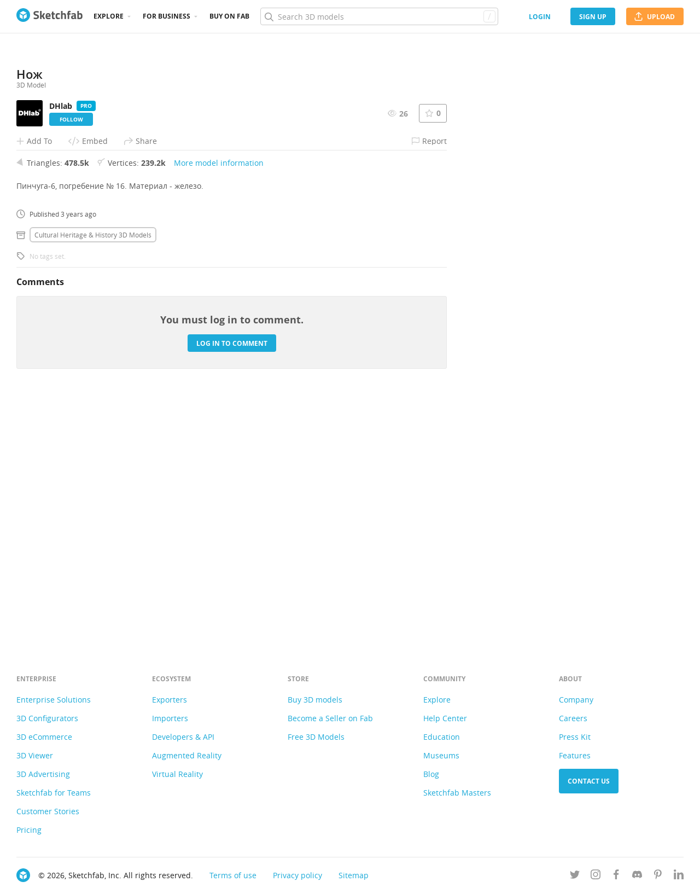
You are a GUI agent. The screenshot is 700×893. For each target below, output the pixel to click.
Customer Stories (47, 811)
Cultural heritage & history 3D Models (92, 476)
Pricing (29, 830)
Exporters (169, 699)
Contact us (589, 781)
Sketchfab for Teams (53, 792)
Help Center (445, 718)
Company (576, 699)
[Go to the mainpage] (49, 16)
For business (166, 16)
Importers (170, 718)
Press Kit (575, 737)
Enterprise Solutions (53, 699)
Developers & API (183, 737)
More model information (219, 404)
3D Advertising (43, 774)
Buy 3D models (315, 699)
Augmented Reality (186, 755)
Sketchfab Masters (457, 792)
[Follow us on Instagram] (595, 876)
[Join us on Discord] (637, 876)
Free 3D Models (316, 737)
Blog (431, 774)
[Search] (379, 16)
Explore (109, 16)
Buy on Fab (229, 16)
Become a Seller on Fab (330, 718)
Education (441, 737)
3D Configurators (47, 718)
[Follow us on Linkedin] (679, 876)
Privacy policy (297, 875)
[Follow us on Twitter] (575, 876)
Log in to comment (231, 584)
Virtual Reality (177, 774)
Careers (573, 718)
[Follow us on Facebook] (616, 876)
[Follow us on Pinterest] (658, 876)
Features (575, 755)
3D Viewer (34, 755)
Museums (441, 755)
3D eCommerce (44, 737)
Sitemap (354, 875)
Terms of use (232, 875)
